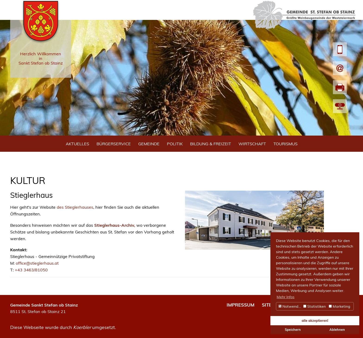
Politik (175, 143)
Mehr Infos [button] (285, 297)
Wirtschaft (252, 143)
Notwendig (290, 306)
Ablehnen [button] (337, 330)
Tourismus (285, 143)
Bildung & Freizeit (210, 143)
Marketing (339, 306)
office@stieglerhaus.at (37, 263)
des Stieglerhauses (75, 207)
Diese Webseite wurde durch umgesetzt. (63, 327)
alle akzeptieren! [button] (315, 321)
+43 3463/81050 (31, 270)
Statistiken (314, 306)
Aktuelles (77, 143)
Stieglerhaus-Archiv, (114, 225)
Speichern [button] (293, 330)
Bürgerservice (114, 143)
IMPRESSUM (240, 305)
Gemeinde (149, 143)
